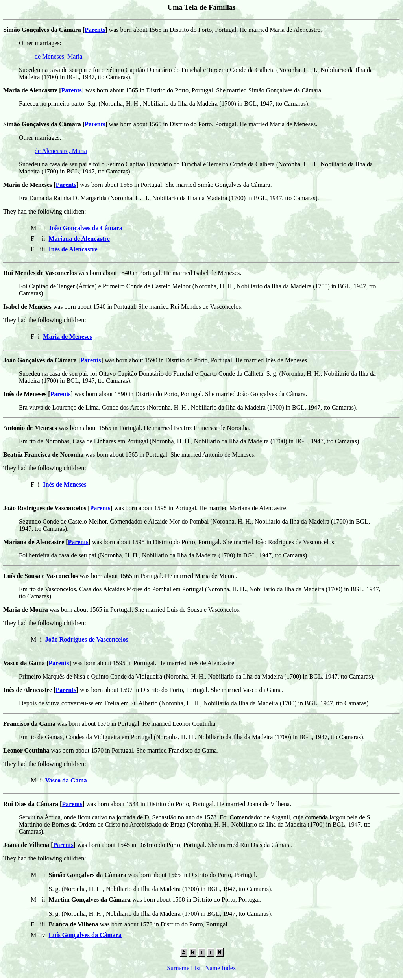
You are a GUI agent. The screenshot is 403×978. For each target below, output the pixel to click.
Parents (95, 29)
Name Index (220, 968)
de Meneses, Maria (58, 56)
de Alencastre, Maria (61, 151)
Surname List (184, 968)
